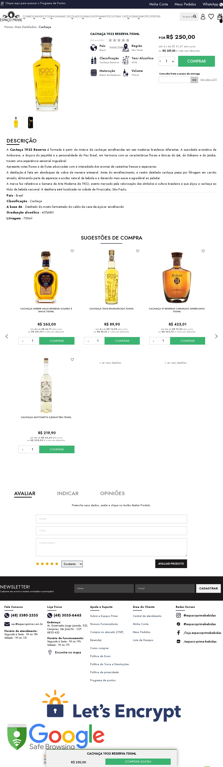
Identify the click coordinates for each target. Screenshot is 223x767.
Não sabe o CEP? (208, 79)
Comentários (111, 547)
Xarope (144, 16)
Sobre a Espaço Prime (104, 616)
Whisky (39, 16)
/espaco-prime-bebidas (196, 641)
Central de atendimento (147, 616)
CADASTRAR (208, 588)
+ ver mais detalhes (110, 363)
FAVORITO (72, 251)
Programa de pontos (103, 680)
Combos (28, 16)
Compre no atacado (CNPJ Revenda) (106, 636)
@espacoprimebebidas (196, 615)
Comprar (196, 61)
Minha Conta (158, 4)
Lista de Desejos (143, 640)
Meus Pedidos (185, 4)
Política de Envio (100, 656)
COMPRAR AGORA (138, 761)
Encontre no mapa (64, 652)
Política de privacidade (104, 672)
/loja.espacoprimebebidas (197, 632)
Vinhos (88, 16)
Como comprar (99, 648)
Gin (56, 16)
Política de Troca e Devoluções (109, 664)
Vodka (49, 16)
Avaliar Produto (172, 563)
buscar (195, 16)
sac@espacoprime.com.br (27, 624)
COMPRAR (59, 341)
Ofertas (154, 16)
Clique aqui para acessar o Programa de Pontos (33, 4)
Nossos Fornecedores (104, 624)
